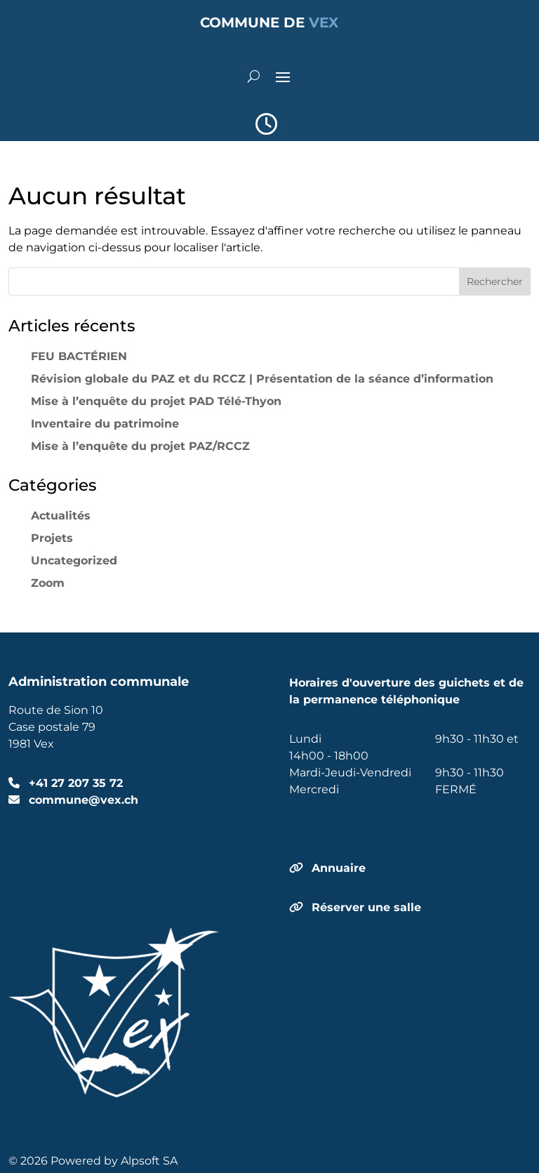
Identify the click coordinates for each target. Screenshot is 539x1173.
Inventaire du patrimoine (105, 423)
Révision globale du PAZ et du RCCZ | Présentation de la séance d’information (262, 378)
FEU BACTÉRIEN (79, 356)
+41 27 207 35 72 (74, 783)
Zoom (48, 583)
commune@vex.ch (81, 800)
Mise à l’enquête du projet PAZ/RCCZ (140, 446)
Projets (52, 538)
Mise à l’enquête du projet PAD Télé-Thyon (156, 401)
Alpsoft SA (149, 1160)
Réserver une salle (366, 907)
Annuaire (339, 868)
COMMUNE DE (269, 22)
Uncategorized (74, 560)
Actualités (61, 515)
